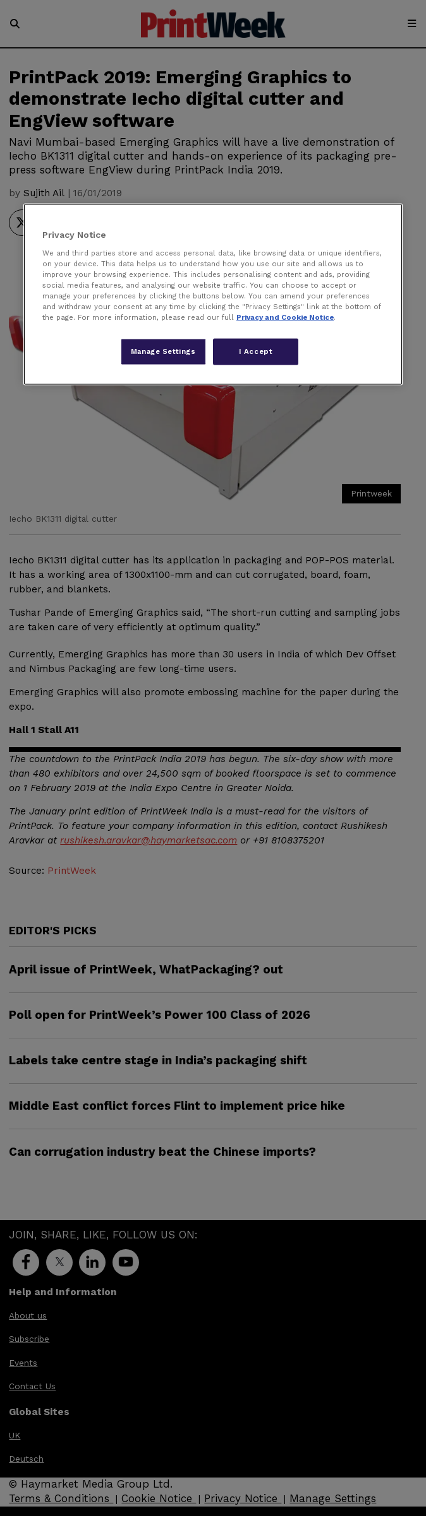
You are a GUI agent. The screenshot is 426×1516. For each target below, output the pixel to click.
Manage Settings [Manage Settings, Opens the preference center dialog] (163, 351)
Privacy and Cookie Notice (285, 317)
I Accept (256, 351)
